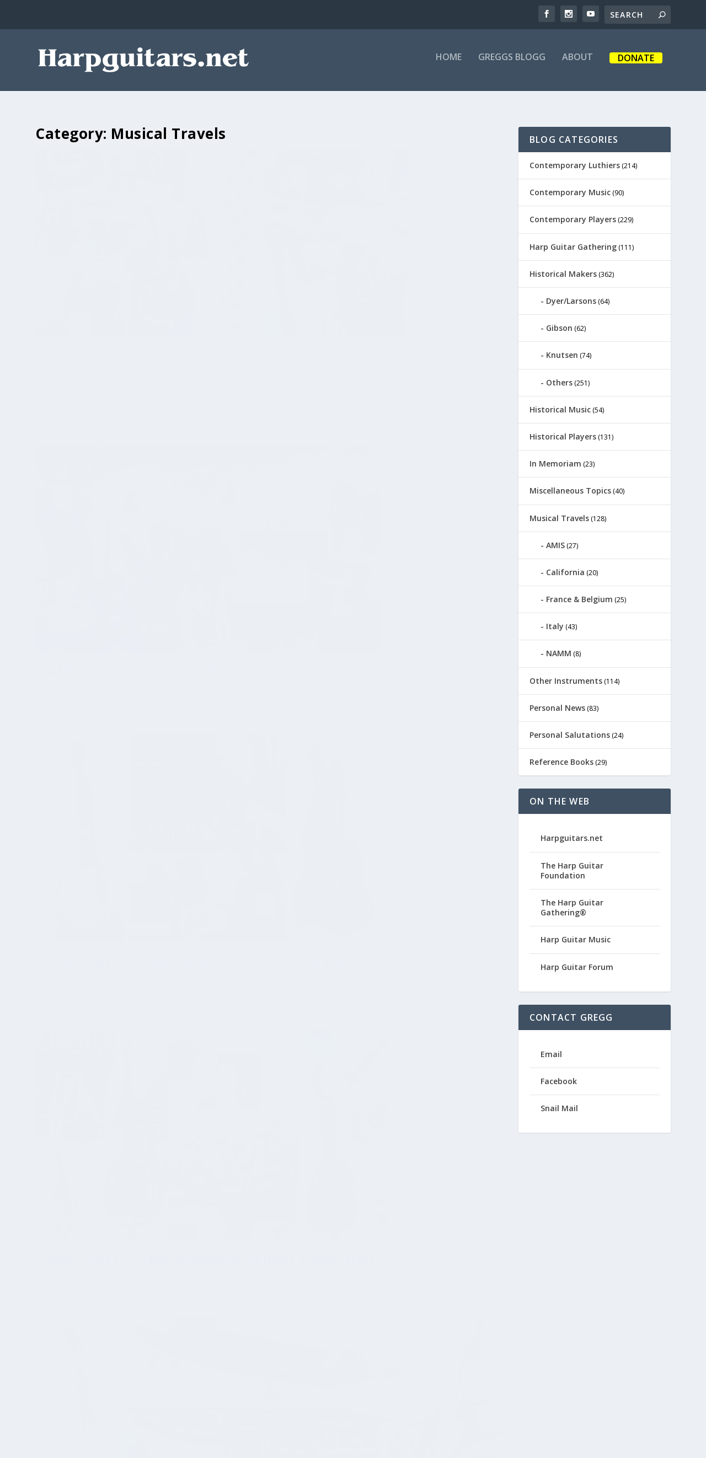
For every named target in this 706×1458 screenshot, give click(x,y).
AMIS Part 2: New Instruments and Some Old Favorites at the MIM (145, 771)
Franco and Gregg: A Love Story (139, 1008)
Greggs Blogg (511, 64)
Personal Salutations (570, 727)
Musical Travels (559, 510)
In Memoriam (555, 456)
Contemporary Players (573, 212)
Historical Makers (563, 266)
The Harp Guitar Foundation (572, 863)
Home (449, 64)
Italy (555, 619)
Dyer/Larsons (571, 293)
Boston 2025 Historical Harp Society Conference (149, 307)
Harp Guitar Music (576, 932)
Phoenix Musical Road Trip (144, 1227)
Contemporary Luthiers (575, 158)
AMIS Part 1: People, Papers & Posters (388, 762)
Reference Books (561, 754)
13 (469, 1312)
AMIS (555, 538)
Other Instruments (566, 673)
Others (559, 375)
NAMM (558, 646)
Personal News (557, 700)
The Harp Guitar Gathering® (572, 900)
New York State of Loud (375, 981)
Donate (636, 65)
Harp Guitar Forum (577, 959)
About (577, 64)
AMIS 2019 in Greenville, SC (387, 1208)
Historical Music (560, 402)
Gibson (559, 320)
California (565, 565)
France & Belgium (579, 592)
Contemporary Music (570, 185)
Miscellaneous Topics (570, 483)
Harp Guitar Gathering (573, 239)
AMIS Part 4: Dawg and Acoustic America (129, 535)
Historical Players (563, 429)
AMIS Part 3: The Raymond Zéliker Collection (385, 534)
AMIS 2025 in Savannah (373, 298)
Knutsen (562, 347)
